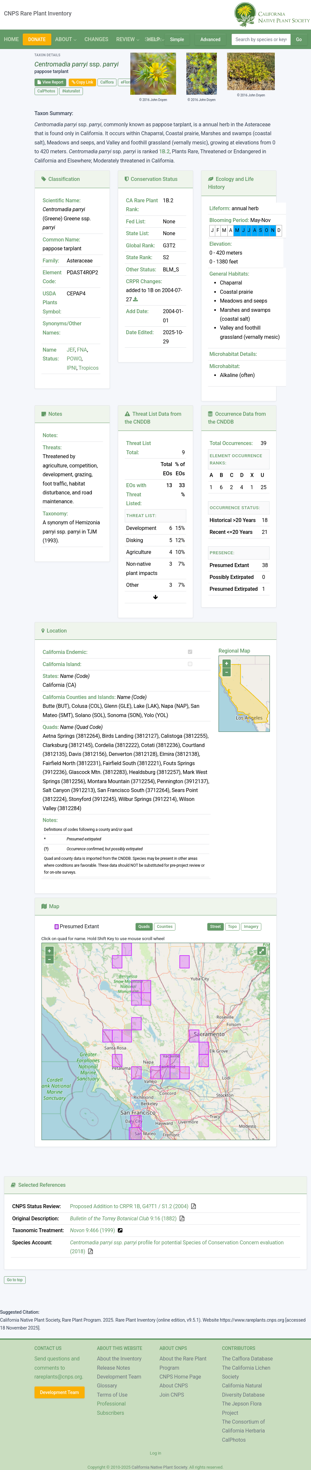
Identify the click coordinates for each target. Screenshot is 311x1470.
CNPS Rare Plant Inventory (37, 13)
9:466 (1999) (92, 1230)
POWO (74, 359)
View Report (51, 82)
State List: (137, 233)
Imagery (251, 926)
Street (215, 926)
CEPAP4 (76, 293)
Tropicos (89, 368)
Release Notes (113, 1368)
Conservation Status (151, 179)
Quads (144, 926)
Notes (51, 414)
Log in (155, 1453)
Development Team (59, 1392)
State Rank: (139, 257)
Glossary (107, 1386)
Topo (232, 926)
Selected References (38, 1185)
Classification (60, 179)
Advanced (210, 39)
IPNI (72, 368)
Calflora (107, 82)
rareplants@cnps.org (58, 1377)
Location (54, 631)
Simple (177, 39)
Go (299, 39)
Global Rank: (140, 245)
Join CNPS (172, 1395)
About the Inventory (119, 1359)
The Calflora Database (247, 1359)
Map (50, 906)
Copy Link (82, 82)
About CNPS (174, 1386)
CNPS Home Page (180, 1377)
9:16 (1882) (123, 1218)
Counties (165, 926)
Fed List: (135, 221)
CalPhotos (46, 91)
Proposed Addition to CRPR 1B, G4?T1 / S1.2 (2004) (129, 1206)
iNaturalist (71, 91)
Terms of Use (112, 1395)
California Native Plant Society (159, 1467)
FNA (81, 350)
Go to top (15, 1280)
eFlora (126, 82)
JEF (71, 350)
